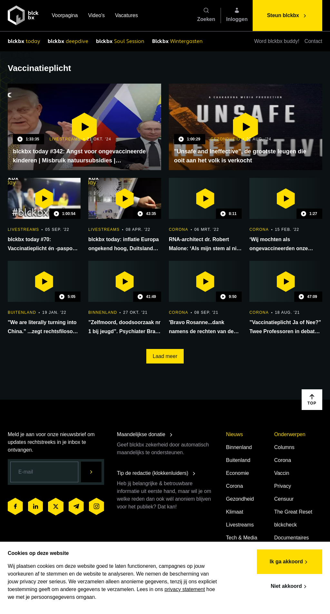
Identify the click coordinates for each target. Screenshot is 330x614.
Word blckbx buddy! (276, 41)
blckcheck (285, 524)
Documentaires (291, 537)
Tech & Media (241, 537)
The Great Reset (293, 512)
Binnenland (239, 447)
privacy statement (185, 589)
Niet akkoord (289, 586)
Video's (96, 16)
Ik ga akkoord (289, 562)
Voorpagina (65, 16)
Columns (284, 447)
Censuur (284, 499)
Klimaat (234, 512)
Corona (234, 486)
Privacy (282, 486)
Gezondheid (240, 499)
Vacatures (126, 16)
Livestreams (240, 524)
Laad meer (165, 356)
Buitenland (238, 460)
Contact (313, 41)
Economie (237, 473)
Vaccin (281, 473)
